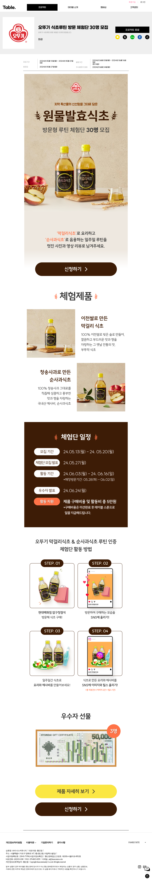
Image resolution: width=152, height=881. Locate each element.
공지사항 (61, 842)
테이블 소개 (73, 7)
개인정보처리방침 (14, 842)
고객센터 (134, 7)
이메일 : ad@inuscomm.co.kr (52, 859)
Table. (9, 7)
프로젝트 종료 (132, 30)
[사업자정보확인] (36, 856)
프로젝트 (42, 7)
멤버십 (103, 7)
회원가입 (132, 2)
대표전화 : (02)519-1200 (14, 859)
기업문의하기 (47, 842)
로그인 (142, 2)
